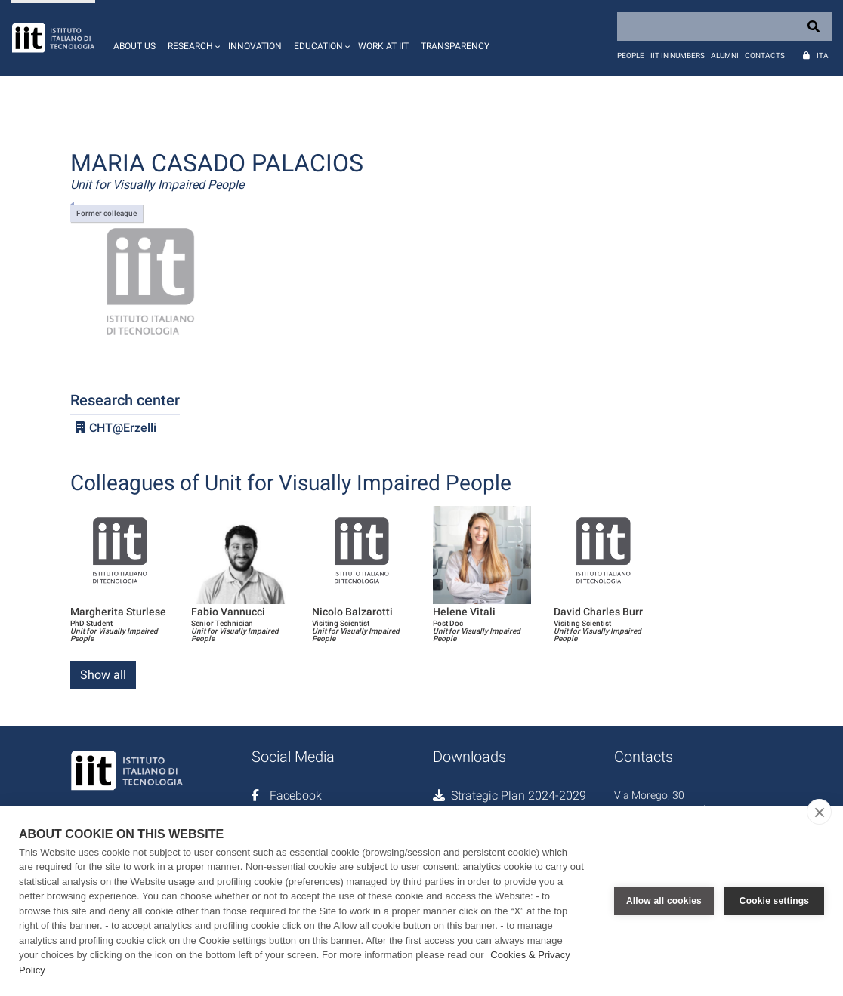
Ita (823, 55)
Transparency (455, 46)
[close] (819, 812)
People (630, 55)
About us (134, 46)
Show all (103, 675)
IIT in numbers (677, 55)
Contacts (765, 55)
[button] (192, 38)
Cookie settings (774, 901)
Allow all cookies (664, 901)
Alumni (725, 55)
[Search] (724, 26)
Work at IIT (383, 46)
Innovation (255, 46)
